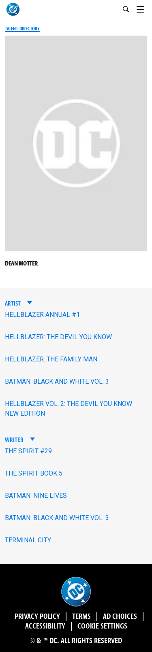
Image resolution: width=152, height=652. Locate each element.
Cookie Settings (102, 626)
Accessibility (45, 626)
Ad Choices (120, 616)
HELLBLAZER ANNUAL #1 (42, 315)
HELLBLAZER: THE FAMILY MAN (51, 359)
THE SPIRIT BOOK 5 (33, 473)
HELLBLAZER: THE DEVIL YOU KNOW (58, 337)
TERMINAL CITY (28, 540)
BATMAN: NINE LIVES (36, 495)
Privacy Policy (37, 616)
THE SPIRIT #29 (28, 451)
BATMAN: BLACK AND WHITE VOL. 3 (57, 381)
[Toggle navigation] (144, 8)
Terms (81, 616)
